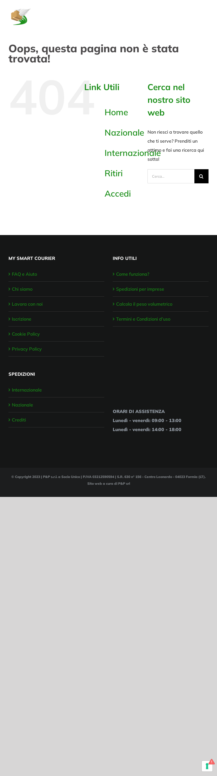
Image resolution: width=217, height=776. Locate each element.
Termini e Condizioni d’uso (143, 319)
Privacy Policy (27, 349)
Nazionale (124, 132)
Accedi (118, 193)
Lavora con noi (27, 304)
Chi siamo (22, 289)
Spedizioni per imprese (140, 289)
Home (116, 112)
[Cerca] (201, 176)
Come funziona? (132, 274)
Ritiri (114, 173)
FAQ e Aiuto (24, 274)
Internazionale (133, 152)
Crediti (19, 420)
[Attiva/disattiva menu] (205, 14)
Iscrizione (21, 319)
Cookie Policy (26, 334)
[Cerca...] (170, 176)
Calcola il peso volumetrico (144, 304)
